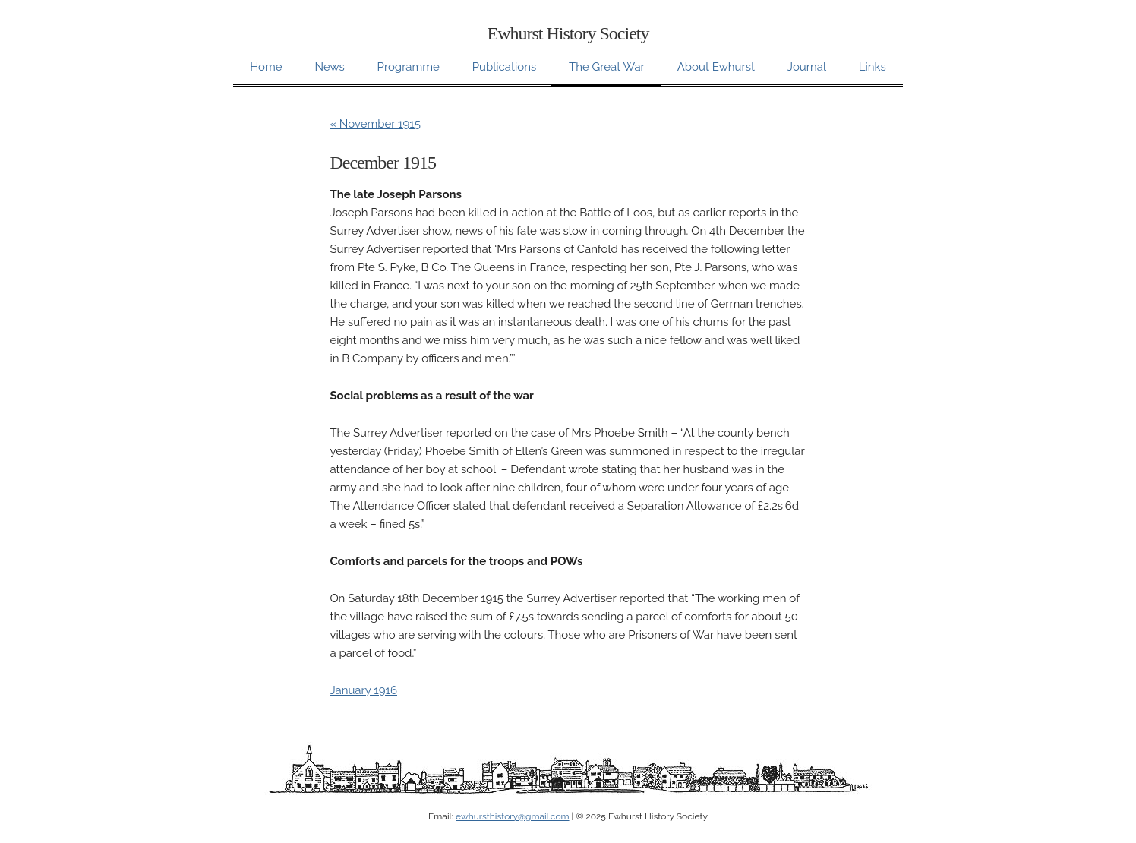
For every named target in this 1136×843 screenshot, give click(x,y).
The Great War (607, 67)
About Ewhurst (716, 67)
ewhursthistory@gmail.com (512, 816)
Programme (408, 67)
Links (872, 67)
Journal (806, 67)
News (329, 67)
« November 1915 (375, 124)
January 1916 (363, 690)
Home (266, 67)
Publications (504, 67)
